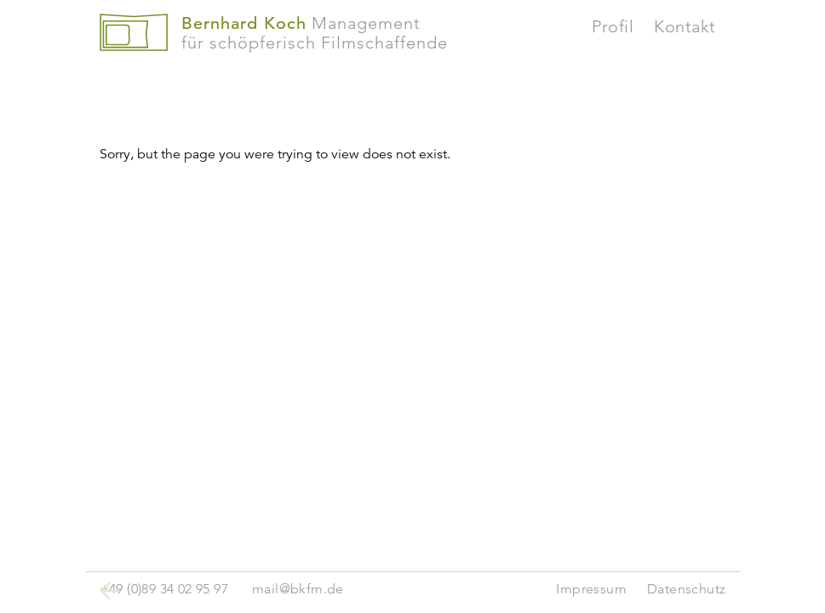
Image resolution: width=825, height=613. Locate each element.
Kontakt (685, 26)
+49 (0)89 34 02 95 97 (164, 589)
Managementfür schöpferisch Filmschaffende (314, 33)
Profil (612, 26)
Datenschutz (686, 589)
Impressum (591, 589)
